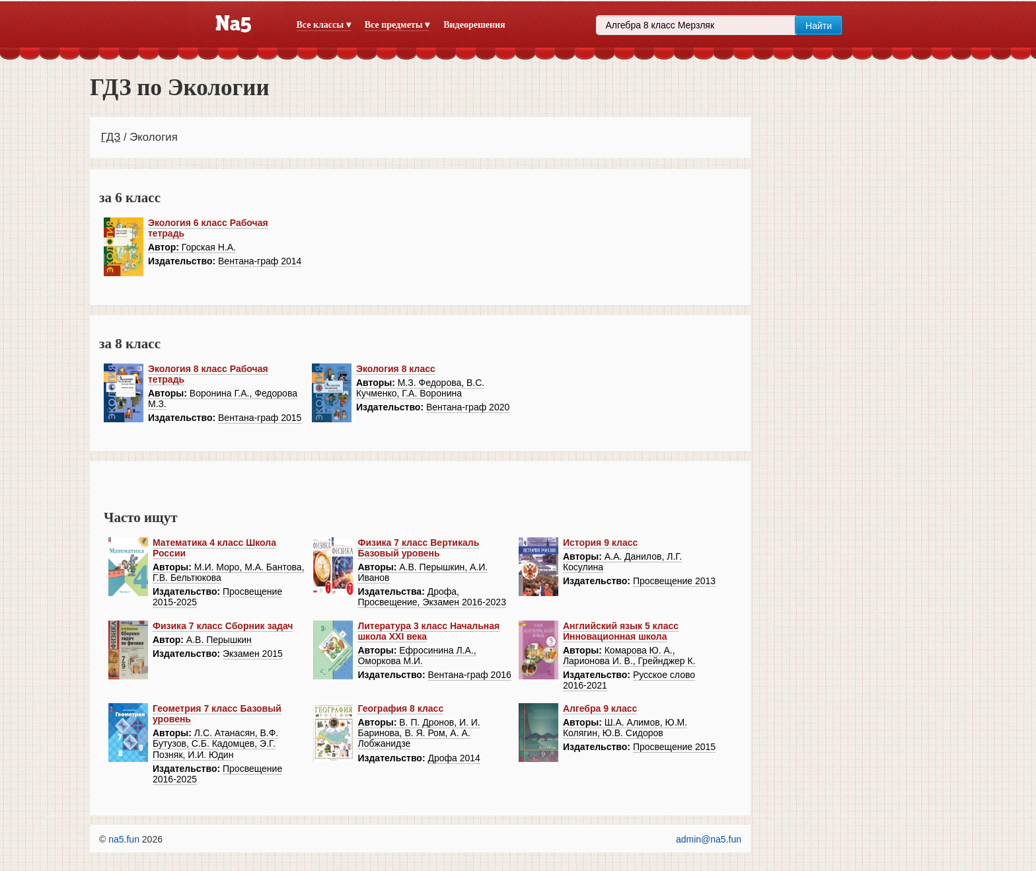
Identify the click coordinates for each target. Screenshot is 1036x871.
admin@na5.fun (708, 839)
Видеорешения (474, 25)
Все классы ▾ (324, 25)
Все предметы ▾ (397, 25)
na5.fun (123, 839)
